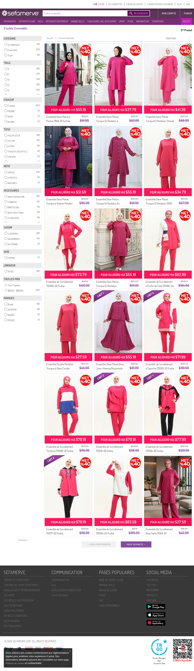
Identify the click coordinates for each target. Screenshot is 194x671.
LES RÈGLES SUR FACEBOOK (18, 600)
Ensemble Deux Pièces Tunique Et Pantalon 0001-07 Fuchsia (159, 203)
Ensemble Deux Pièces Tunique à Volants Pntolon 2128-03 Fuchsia (59, 203)
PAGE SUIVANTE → (136, 544)
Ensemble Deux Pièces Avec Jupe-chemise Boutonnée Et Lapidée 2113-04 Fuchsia (110, 368)
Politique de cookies (15, 663)
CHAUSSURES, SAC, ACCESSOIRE (101, 21)
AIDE (188, 4)
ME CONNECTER (115, 4)
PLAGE (130, 21)
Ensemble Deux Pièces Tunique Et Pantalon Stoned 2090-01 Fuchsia (160, 121)
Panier (188, 13)
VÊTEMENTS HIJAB (27, 21)
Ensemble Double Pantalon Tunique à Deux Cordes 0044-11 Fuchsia (59, 368)
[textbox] (84, 13)
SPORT (122, 21)
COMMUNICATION (60, 579)
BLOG (179, 4)
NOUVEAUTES (10, 21)
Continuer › (23, 540)
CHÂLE (102, 595)
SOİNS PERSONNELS (109, 605)
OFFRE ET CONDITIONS (16, 615)
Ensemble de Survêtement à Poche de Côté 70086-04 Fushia (160, 286)
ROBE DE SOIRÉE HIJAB (111, 579)
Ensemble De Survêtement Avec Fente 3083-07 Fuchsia (159, 533)
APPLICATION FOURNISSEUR (66, 590)
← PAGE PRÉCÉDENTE (99, 544)
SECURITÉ (9, 595)
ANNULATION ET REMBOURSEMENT (22, 590)
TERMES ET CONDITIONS (16, 579)
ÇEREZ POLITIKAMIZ (14, 610)
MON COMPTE (169, 13)
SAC (101, 600)
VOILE (40, 21)
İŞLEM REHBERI (11, 621)
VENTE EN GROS (59, 595)
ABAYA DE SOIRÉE (108, 590)
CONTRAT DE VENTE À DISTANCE (21, 585)
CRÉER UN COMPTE (134, 4)
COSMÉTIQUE (158, 21)
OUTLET (186, 21)
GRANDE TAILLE (77, 21)
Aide (53, 585)
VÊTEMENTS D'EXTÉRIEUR (57, 21)
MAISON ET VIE (142, 21)
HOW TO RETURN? (13, 605)
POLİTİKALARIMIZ (12, 626)
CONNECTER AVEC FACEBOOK (160, 4)
